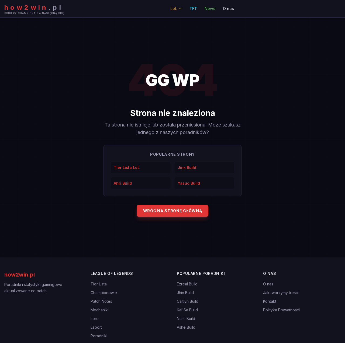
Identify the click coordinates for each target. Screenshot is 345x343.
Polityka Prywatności (281, 310)
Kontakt (269, 301)
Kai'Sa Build (187, 310)
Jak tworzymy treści (281, 292)
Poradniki (99, 336)
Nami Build (186, 318)
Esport (96, 327)
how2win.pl (19, 274)
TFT (193, 8)
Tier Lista (99, 284)
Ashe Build (186, 327)
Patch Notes (101, 301)
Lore (95, 318)
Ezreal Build (187, 284)
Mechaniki (100, 310)
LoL (176, 8)
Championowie (104, 292)
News (210, 8)
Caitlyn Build (187, 301)
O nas (228, 8)
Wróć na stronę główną (172, 210)
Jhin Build (185, 292)
